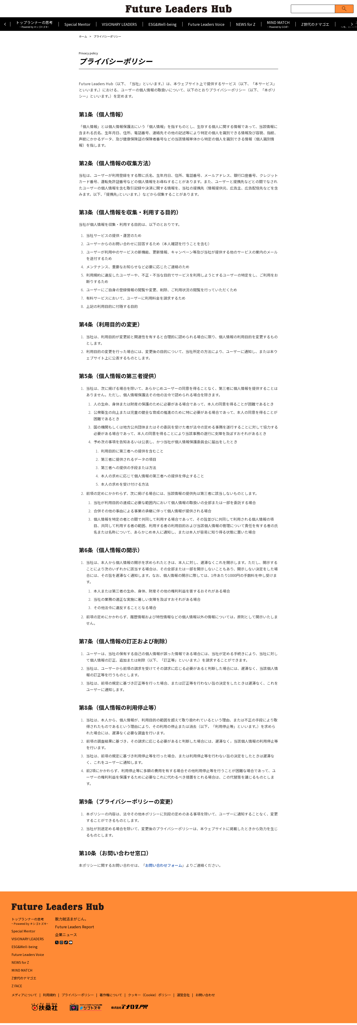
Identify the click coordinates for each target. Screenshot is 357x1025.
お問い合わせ (228, 996)
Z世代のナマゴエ (315, 24)
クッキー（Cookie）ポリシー (165, 996)
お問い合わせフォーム (163, 865)
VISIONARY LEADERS (119, 24)
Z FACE (17, 987)
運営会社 (203, 996)
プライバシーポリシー (85, 996)
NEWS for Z (245, 24)
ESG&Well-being (162, 24)
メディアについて (26, 996)
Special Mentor (77, 24)
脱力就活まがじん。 (72, 921)
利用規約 (54, 996)
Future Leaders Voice (206, 24)
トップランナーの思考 (34, 24)
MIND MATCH (278, 24)
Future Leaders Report (74, 929)
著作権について (123, 996)
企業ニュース (66, 936)
